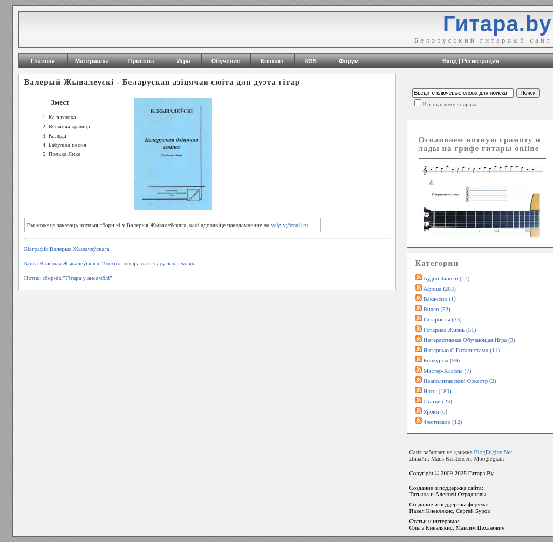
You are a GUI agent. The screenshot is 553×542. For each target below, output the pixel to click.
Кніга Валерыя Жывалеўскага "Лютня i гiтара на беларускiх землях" (110, 263)
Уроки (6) (436, 411)
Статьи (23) (438, 401)
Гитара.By (481, 473)
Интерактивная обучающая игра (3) (469, 340)
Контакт (272, 61)
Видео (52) (437, 309)
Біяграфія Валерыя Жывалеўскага (67, 248)
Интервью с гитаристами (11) (462, 350)
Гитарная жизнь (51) (450, 329)
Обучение (225, 61)
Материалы (92, 61)
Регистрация (480, 61)
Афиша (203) (440, 288)
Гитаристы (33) (443, 319)
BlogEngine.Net (493, 452)
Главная (43, 61)
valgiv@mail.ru (289, 225)
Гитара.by (497, 24)
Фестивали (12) (443, 421)
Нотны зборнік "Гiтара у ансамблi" (68, 278)
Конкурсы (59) (442, 360)
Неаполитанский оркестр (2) (460, 381)
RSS (310, 61)
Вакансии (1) (440, 299)
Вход (449, 61)
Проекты (141, 61)
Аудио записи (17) (447, 278)
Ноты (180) (438, 391)
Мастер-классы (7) (448, 370)
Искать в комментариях (450, 104)
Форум (349, 61)
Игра (183, 61)
